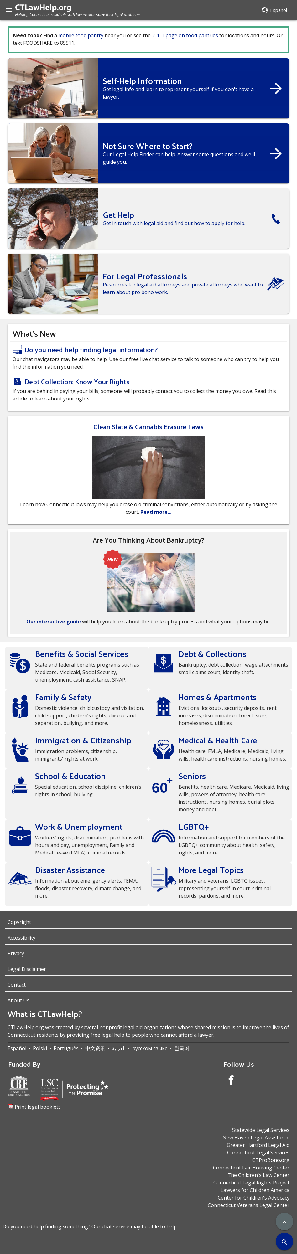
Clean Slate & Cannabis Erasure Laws (148, 426)
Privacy (16, 953)
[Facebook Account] (231, 1081)
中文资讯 (95, 1048)
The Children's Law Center (258, 1175)
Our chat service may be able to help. (134, 1226)
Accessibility (21, 937)
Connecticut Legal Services (258, 1152)
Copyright (19, 922)
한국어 (181, 1048)
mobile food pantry (80, 35)
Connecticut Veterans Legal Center (248, 1205)
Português (66, 1048)
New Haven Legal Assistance (255, 1137)
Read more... (155, 511)
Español (17, 1048)
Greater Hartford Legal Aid (258, 1145)
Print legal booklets (38, 1106)
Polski (40, 1048)
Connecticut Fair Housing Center (251, 1167)
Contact (17, 984)
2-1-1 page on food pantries (185, 35)
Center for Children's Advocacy (253, 1197)
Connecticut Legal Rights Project (251, 1182)
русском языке (150, 1048)
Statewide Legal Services (260, 1130)
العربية (119, 1048)
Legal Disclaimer (27, 969)
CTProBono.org (270, 1160)
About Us (18, 1000)
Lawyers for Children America (255, 1190)
